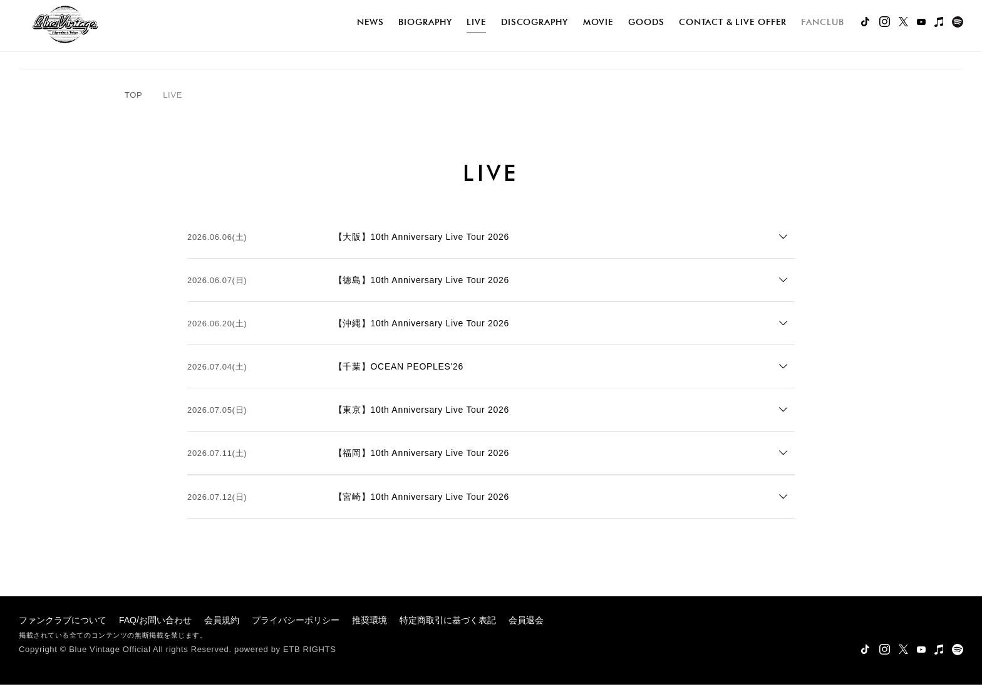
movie (598, 23)
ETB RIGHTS (309, 653)
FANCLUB (822, 23)
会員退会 (526, 624)
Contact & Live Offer (732, 23)
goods (646, 23)
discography (534, 23)
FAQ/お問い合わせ (155, 624)
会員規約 (221, 624)
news (370, 23)
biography (425, 23)
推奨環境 (369, 624)
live (476, 23)
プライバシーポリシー (295, 624)
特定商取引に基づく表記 (448, 624)
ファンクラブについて (62, 624)
